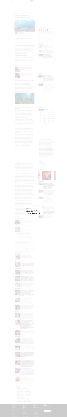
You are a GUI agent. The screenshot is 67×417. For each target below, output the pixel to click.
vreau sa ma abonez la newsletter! (33, 213)
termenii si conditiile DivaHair (31, 211)
